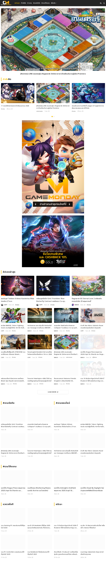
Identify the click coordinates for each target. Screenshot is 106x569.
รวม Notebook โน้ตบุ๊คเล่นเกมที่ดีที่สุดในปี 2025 (38, 553)
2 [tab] (54, 116)
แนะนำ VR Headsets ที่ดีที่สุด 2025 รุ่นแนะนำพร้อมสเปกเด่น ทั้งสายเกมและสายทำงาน (39, 526)
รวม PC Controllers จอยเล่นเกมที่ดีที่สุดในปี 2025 (12, 553)
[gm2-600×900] (53, 166)
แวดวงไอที (8, 504)
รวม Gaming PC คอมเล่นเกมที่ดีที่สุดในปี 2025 (13, 526)
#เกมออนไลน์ (63, 403)
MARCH (77, 305)
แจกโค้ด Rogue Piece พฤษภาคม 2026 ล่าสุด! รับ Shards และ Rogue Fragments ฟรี (92, 353)
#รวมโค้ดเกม (45, 3)
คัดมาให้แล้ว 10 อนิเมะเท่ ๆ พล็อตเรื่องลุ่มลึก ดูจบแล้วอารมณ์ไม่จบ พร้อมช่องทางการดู (66, 553)
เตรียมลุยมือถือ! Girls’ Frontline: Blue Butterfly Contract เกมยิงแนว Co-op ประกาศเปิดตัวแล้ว (50, 300)
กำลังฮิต (23, 3)
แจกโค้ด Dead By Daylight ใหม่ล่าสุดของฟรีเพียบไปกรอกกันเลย (92, 489)
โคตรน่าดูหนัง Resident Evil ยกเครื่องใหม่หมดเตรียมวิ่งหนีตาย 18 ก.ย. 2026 (40, 353)
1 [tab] (52, 116)
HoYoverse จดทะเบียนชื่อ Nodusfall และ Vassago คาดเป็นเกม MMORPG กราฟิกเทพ (40, 326)
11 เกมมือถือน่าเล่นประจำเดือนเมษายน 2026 (15, 106)
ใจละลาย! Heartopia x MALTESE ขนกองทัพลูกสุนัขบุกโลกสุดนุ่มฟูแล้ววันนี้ (40, 379)
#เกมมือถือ (36, 3)
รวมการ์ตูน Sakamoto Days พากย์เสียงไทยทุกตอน (92, 553)
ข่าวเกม (29, 3)
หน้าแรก (17, 3)
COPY (5, 305)
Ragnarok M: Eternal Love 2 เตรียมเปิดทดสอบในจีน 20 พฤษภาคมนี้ (87, 300)
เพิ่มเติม (53, 3)
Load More (53, 392)
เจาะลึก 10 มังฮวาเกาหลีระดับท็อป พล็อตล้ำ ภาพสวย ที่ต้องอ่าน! (93, 526)
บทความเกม (39, 111)
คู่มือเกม (95, 357)
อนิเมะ (59, 504)
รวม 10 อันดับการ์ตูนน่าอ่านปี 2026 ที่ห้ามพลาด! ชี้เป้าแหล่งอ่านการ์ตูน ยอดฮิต (92, 379)
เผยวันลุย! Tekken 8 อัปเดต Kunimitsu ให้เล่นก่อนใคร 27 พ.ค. (17, 300)
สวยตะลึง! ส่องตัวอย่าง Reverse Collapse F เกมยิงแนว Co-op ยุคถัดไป (66, 326)
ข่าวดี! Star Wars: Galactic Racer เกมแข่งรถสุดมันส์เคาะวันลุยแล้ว (92, 326)
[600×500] (53, 241)
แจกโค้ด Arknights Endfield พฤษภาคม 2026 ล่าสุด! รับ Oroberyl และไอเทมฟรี (65, 489)
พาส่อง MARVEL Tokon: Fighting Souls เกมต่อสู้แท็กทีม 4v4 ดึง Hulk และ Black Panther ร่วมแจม (12, 326)
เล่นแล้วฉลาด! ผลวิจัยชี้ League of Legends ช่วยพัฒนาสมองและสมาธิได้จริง (88, 107)
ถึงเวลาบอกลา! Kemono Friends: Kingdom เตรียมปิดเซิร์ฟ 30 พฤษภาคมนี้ (65, 379)
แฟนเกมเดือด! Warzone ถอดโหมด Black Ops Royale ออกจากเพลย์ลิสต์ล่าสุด (12, 379)
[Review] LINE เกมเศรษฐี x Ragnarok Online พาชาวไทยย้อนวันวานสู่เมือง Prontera (53, 74)
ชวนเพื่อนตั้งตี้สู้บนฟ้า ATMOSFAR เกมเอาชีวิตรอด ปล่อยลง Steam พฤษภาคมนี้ (13, 353)
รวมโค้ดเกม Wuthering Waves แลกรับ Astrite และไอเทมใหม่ (39, 489)
